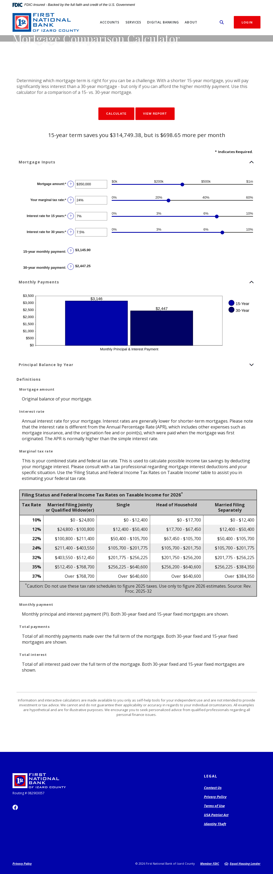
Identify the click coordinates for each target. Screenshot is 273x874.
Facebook (15, 807)
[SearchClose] (222, 22)
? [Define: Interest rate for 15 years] (70, 216)
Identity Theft (215, 823)
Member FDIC (209, 863)
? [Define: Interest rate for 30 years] (70, 232)
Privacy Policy (215, 796)
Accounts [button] (110, 22)
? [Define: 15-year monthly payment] (70, 250)
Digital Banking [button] (163, 22)
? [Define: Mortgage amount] (70, 184)
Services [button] (134, 22)
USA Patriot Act (216, 814)
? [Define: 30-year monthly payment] (70, 266)
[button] (136, 162)
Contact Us (213, 787)
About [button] (191, 22)
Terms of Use (214, 805)
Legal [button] (211, 776)
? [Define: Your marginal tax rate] (70, 200)
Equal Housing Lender (245, 863)
